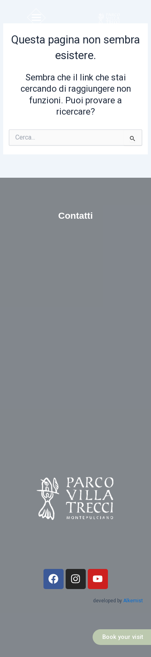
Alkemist (133, 601)
